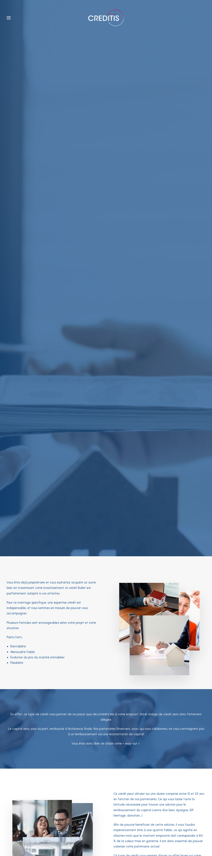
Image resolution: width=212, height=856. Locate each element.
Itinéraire (52, 771)
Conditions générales (71, 828)
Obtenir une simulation (83, 555)
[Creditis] (106, 17)
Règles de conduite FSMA (103, 828)
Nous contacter (134, 555)
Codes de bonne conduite (138, 828)
